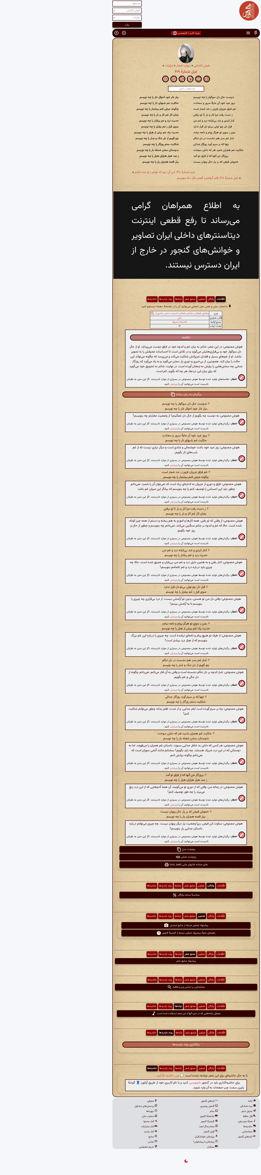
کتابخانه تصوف (124, 322)
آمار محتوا (95, 1121)
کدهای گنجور (154, 1101)
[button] (200, 33)
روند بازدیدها (110, 299)
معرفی (97, 1101)
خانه (196, 1101)
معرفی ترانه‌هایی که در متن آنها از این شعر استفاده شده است (130, 1013)
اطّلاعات (165, 299)
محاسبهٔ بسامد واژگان (130, 895)
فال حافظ (193, 1116)
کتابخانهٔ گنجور (153, 1116)
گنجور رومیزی (153, 1106)
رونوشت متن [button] (130, 849)
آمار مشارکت (93, 1127)
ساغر (158, 1111)
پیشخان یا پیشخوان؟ (150, 1142)
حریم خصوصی (93, 1147)
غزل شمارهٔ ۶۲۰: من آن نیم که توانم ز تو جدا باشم (109, 172)
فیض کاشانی (146, 65)
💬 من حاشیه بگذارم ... (113, 1075)
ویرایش (118, 384)
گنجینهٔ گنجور (153, 1121)
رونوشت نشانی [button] (130, 857)
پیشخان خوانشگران (150, 1137)
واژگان (155, 299)
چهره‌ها (96, 1111)
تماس (97, 1142)
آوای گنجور (155, 1132)
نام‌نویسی (139, 1082)
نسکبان (157, 1147)
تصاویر (146, 299)
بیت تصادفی (192, 1106)
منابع (97, 1137)
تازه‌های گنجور (191, 1137)
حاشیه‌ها (96, 299)
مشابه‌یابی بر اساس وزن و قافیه (130, 987)
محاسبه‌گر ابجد (153, 1127)
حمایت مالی (94, 1116)
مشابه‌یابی (193, 1132)
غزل (124, 318)
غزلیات (113, 65)
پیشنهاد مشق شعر (131, 961)
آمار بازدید (95, 1132)
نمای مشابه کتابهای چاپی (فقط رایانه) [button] (130, 864)
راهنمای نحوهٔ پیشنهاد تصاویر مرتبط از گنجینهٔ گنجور (130, 933)
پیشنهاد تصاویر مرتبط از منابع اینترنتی (130, 925)
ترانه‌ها (123, 299)
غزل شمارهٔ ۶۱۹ (130, 72)
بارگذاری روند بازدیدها (130, 1044)
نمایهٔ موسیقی (191, 1121)
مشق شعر (134, 299)
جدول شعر (193, 1111)
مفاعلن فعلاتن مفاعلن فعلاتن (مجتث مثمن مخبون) (127, 313)
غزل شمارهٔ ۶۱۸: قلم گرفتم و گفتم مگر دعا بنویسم (152, 178)
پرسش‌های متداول (90, 1106)
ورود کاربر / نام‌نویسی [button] (130, 33)
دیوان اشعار (128, 65)
